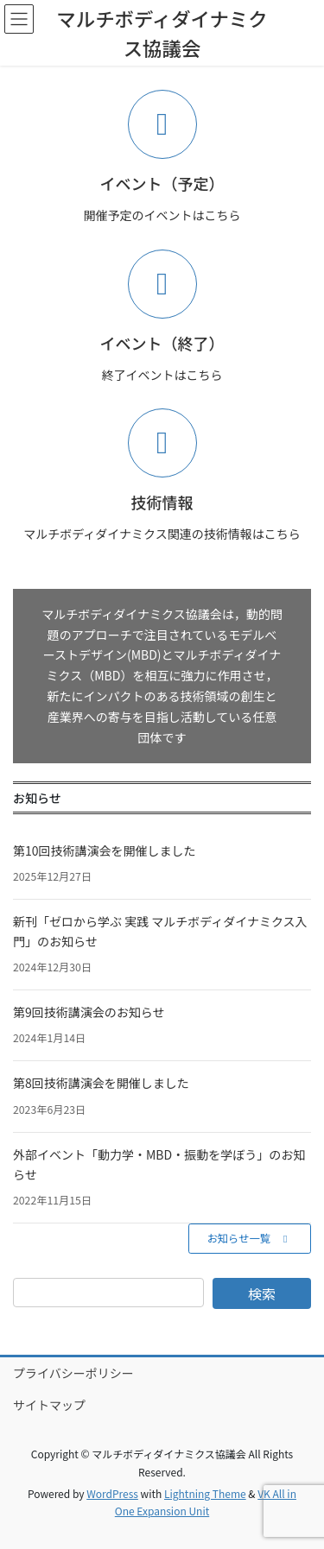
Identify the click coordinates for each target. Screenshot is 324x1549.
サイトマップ (49, 1404)
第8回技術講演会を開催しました (101, 1082)
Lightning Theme (205, 1493)
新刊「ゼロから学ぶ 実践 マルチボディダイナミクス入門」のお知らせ (160, 931)
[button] (249, 1238)
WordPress (112, 1493)
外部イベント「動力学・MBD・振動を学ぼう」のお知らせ (159, 1164)
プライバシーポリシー (73, 1372)
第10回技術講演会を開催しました (104, 850)
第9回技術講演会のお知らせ (89, 1012)
